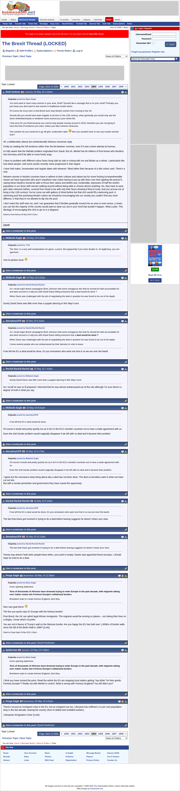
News (47, 753)
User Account (30, 753)
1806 (107, 86)
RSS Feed (49, 760)
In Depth (69, 753)
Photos (48, 757)
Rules (129, 24)
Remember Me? (143, 43)
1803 (87, 86)
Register (10, 50)
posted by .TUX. (23, 245)
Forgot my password (141, 52)
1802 (80, 86)
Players (89, 757)
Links (26, 760)
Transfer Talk (20, 24)
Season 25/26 (113, 753)
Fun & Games (113, 757)
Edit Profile (26, 50)
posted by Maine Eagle (26, 99)
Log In (79, 50)
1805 (100, 86)
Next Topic (26, 56)
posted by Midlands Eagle (28, 376)
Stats (26, 757)
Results (6, 757)
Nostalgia (44, 24)
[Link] (46, 627)
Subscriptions (119, 24)
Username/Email (143, 34)
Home (16, 27)
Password (146, 39)
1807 (114, 86)
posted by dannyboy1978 (27, 415)
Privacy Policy (92, 760)
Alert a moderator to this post (21, 231)
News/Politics (68, 24)
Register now (158, 52)
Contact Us (112, 760)
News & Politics (42, 27)
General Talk (94, 24)
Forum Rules (64, 50)
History (6, 760)
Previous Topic (10, 56)
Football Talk (81, 24)
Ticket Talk (32, 24)
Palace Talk (7, 24)
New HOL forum (96, 34)
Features (69, 757)
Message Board (27, 27)
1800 (66, 86)
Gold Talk (106, 24)
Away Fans (55, 24)
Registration (71, 760)
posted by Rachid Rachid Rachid (31, 285)
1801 (73, 86)
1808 (121, 86)
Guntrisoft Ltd (96, 789)
